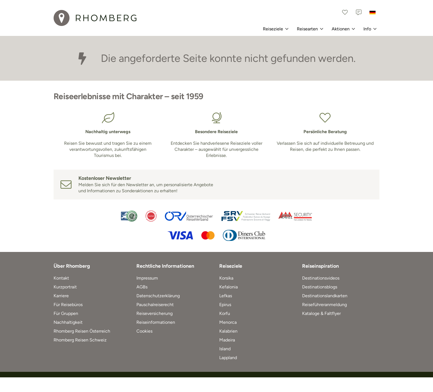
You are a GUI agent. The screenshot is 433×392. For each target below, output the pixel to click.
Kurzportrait (65, 287)
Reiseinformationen (155, 322)
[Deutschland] (372, 12)
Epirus (225, 304)
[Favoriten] (345, 12)
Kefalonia (228, 287)
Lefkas (225, 295)
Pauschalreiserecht (155, 304)
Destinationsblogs (319, 287)
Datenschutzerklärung (158, 295)
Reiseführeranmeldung (324, 304)
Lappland (228, 357)
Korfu (224, 313)
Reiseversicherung (154, 313)
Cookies (144, 331)
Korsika (226, 278)
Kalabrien (228, 331)
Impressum (147, 278)
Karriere (61, 295)
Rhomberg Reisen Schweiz (80, 340)
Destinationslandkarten (324, 295)
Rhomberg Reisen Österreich (82, 331)
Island (225, 348)
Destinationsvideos (320, 278)
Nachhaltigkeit (68, 322)
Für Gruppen (66, 313)
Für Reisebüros (68, 304)
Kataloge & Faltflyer (321, 313)
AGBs (141, 287)
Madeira (227, 340)
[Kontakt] (359, 12)
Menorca (228, 322)
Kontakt (61, 278)
